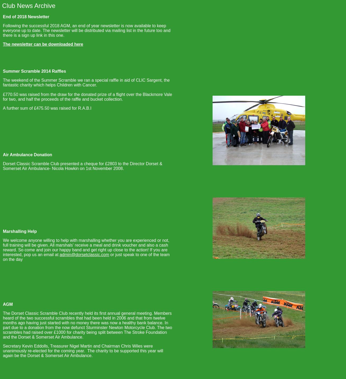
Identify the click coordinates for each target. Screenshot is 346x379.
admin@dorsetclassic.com (84, 254)
